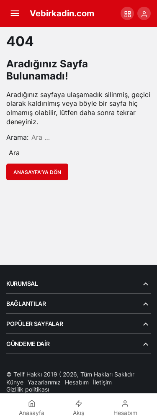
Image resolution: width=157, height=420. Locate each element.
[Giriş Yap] (144, 13)
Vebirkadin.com (62, 13)
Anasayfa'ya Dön (37, 172)
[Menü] (14, 13)
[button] (127, 13)
